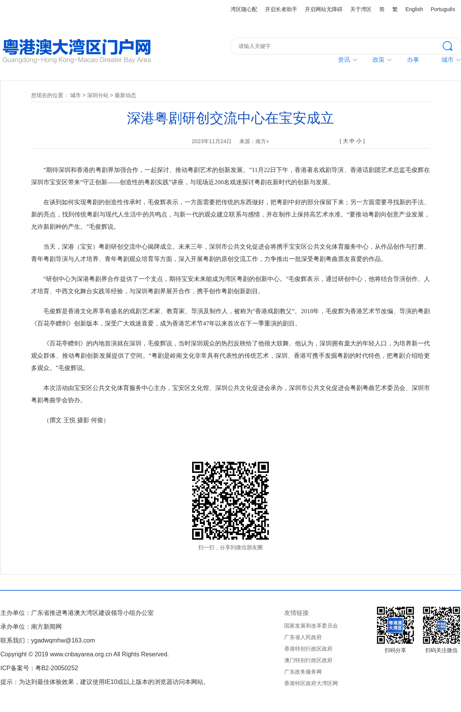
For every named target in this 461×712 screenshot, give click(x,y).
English (414, 9)
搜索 (452, 45)
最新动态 (125, 95)
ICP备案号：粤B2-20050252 (39, 668)
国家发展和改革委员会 (311, 626)
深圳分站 (98, 95)
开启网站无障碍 (323, 9)
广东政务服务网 (303, 672)
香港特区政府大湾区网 (311, 683)
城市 (75, 95)
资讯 (344, 59)
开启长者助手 (281, 9)
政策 (378, 59)
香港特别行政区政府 (308, 649)
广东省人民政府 (303, 637)
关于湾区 (361, 9)
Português (443, 9)
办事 (413, 59)
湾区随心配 (243, 9)
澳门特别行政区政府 (308, 660)
